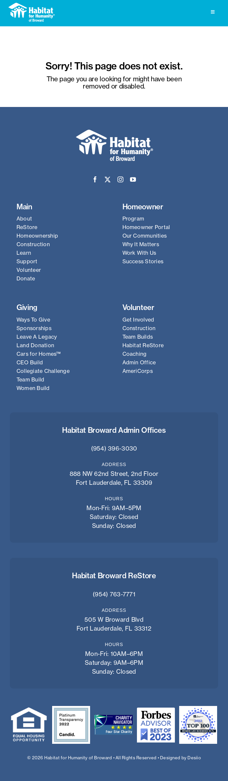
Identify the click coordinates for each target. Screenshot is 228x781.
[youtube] (133, 179)
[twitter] (108, 179)
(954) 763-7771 (114, 594)
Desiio (194, 757)
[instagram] (120, 179)
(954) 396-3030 (114, 448)
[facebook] (95, 179)
